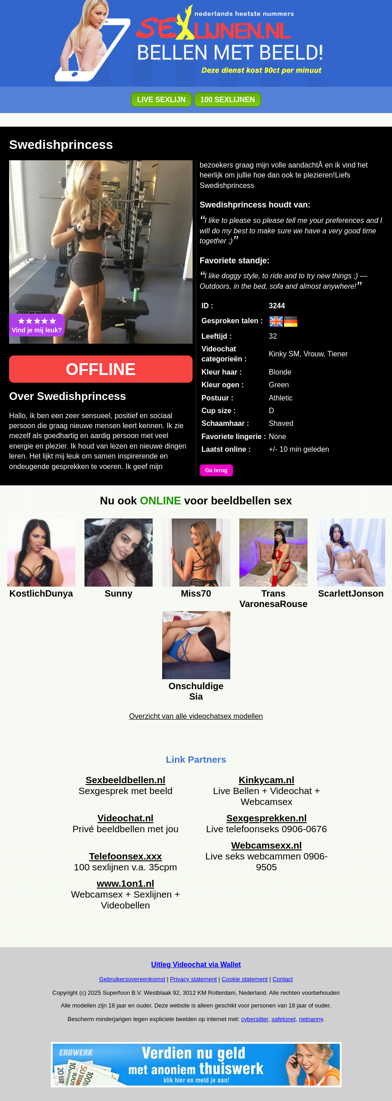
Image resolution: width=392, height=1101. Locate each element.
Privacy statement (193, 979)
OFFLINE (101, 369)
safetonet (283, 1019)
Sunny (118, 593)
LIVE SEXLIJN (161, 100)
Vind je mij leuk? (37, 325)
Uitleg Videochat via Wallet (196, 964)
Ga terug (216, 470)
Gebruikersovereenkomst (132, 979)
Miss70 (196, 593)
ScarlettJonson (350, 593)
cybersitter (254, 1019)
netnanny (311, 1019)
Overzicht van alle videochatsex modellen (196, 716)
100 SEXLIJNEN (227, 100)
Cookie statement (245, 979)
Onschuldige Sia (196, 690)
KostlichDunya (41, 593)
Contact (283, 979)
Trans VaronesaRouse (273, 597)
